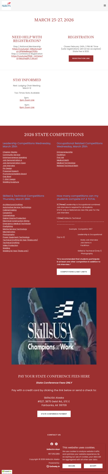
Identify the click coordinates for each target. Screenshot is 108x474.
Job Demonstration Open (14, 163)
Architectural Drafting (13, 204)
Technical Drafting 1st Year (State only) (20, 240)
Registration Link (81, 58)
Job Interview (9, 165)
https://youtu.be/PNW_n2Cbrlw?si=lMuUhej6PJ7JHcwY (27, 57)
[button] (105, 5)
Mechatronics (9, 231)
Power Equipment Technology (16, 237)
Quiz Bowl (7, 176)
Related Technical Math (67, 165)
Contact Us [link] (54, 435)
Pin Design (7, 168)
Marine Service (9, 229)
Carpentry (7, 212)
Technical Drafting (11, 242)
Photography (9, 234)
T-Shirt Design (9, 179)
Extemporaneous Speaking (15, 157)
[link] (6, 5)
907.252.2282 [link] (54, 454)
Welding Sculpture (11, 182)
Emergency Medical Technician (17, 223)
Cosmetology (9, 215)
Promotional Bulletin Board (15, 174)
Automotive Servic (17, 207)
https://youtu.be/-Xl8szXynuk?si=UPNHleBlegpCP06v (27, 50)
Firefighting (8, 226)
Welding (6, 248)
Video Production (10, 245)
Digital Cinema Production (14, 218)
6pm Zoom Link (27, 107)
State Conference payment (54, 414)
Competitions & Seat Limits (73, 272)
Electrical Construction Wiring (16, 221)
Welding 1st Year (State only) (15, 251)
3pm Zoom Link (27, 100)
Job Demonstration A (12, 160)
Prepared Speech (11, 171)
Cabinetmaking (10, 210)
